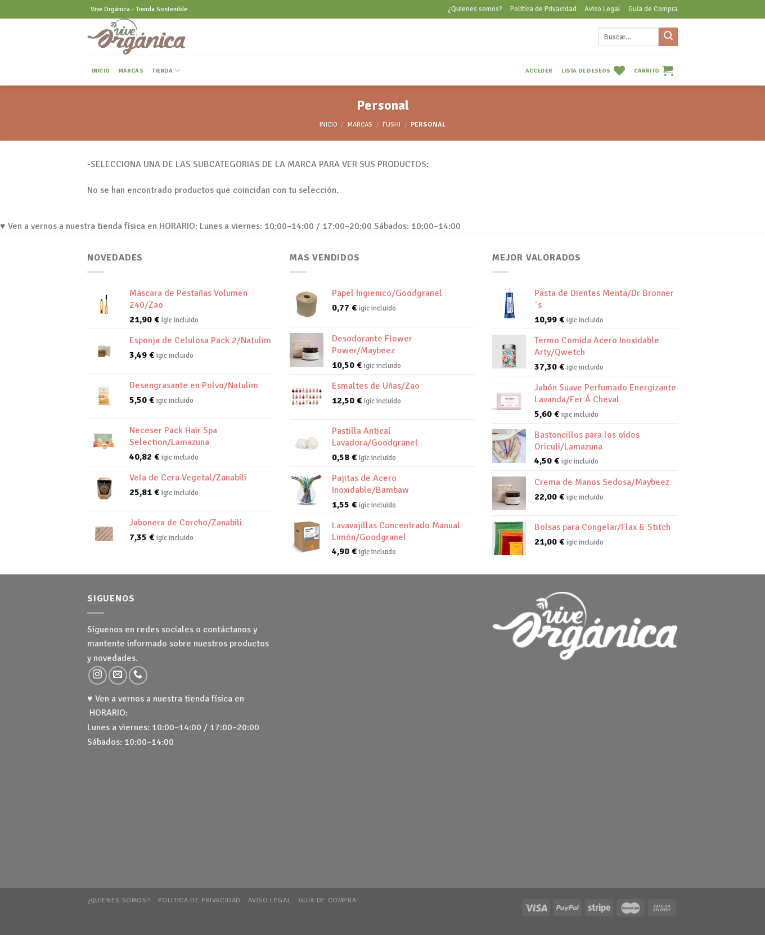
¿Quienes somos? (475, 9)
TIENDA (166, 70)
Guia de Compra (653, 9)
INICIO (101, 70)
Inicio (329, 124)
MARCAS (131, 70)
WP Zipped (131, 914)
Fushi (391, 124)
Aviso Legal (602, 9)
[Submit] (668, 37)
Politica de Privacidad (543, 9)
